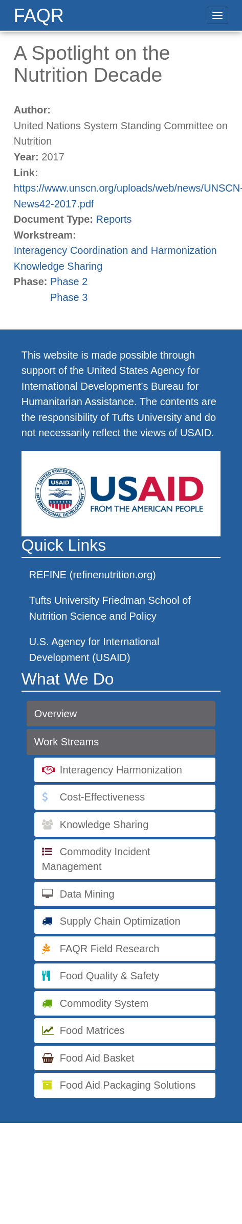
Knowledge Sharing (58, 266)
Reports (114, 219)
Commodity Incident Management (96, 859)
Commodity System (104, 1003)
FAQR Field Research (110, 948)
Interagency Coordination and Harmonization (115, 250)
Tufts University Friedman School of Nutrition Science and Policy (110, 608)
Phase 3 (68, 297)
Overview (55, 713)
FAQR (39, 15)
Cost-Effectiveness (102, 797)
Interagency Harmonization (121, 769)
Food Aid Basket (97, 1058)
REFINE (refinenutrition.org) (92, 574)
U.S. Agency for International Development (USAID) (94, 649)
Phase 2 (68, 281)
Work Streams (66, 741)
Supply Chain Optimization (120, 921)
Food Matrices (92, 1030)
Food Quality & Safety (110, 975)
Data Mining (87, 894)
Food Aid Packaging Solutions (128, 1085)
